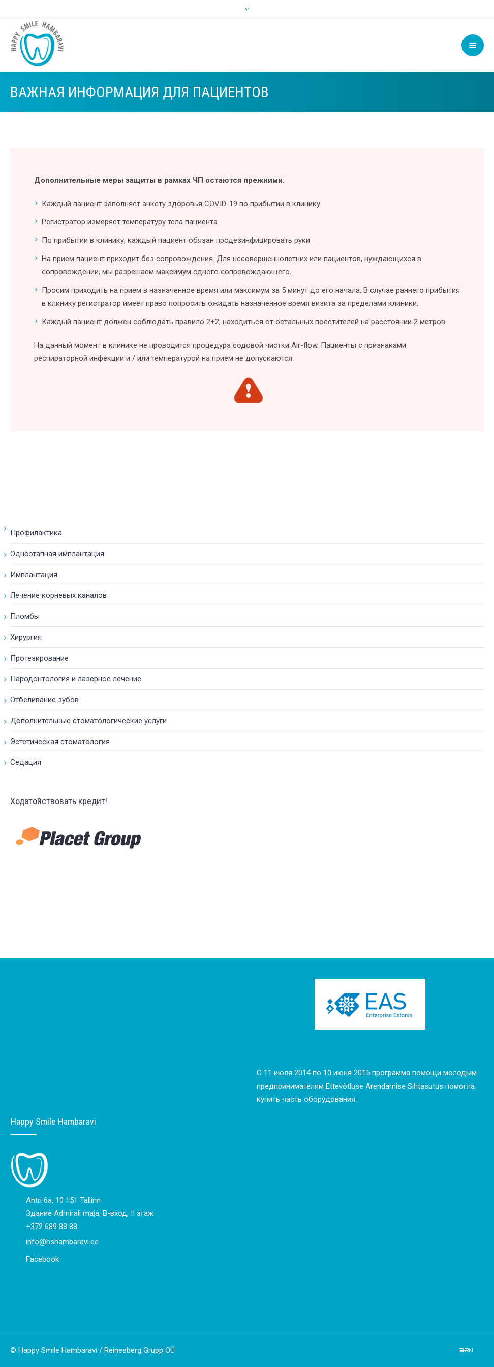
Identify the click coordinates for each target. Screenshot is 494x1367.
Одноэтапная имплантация (57, 553)
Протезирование (39, 658)
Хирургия (26, 637)
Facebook (42, 1259)
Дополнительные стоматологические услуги (88, 720)
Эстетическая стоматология (60, 741)
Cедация (25, 762)
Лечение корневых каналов (58, 595)
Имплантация (33, 574)
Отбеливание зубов (44, 699)
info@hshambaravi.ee (62, 1241)
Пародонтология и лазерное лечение (75, 679)
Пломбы (25, 616)
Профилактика (36, 532)
